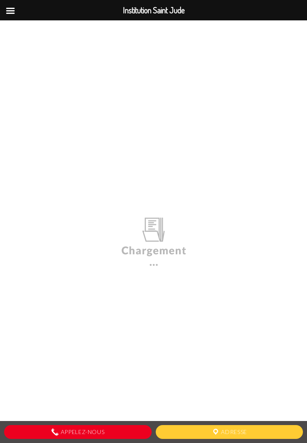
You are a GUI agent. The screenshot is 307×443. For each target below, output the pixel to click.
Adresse (229, 432)
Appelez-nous (77, 432)
